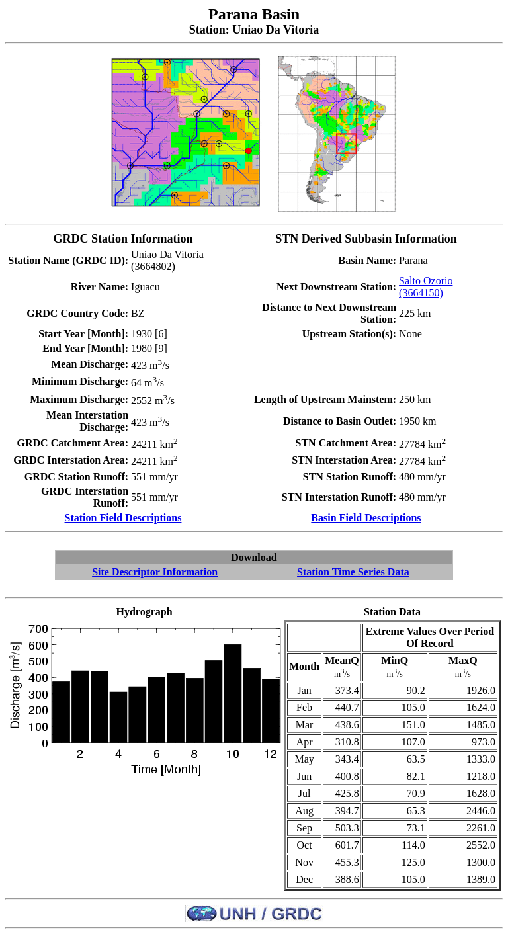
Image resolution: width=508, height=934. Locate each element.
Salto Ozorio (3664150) (425, 286)
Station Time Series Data (353, 571)
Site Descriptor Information (155, 571)
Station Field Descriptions (123, 517)
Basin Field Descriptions (366, 517)
